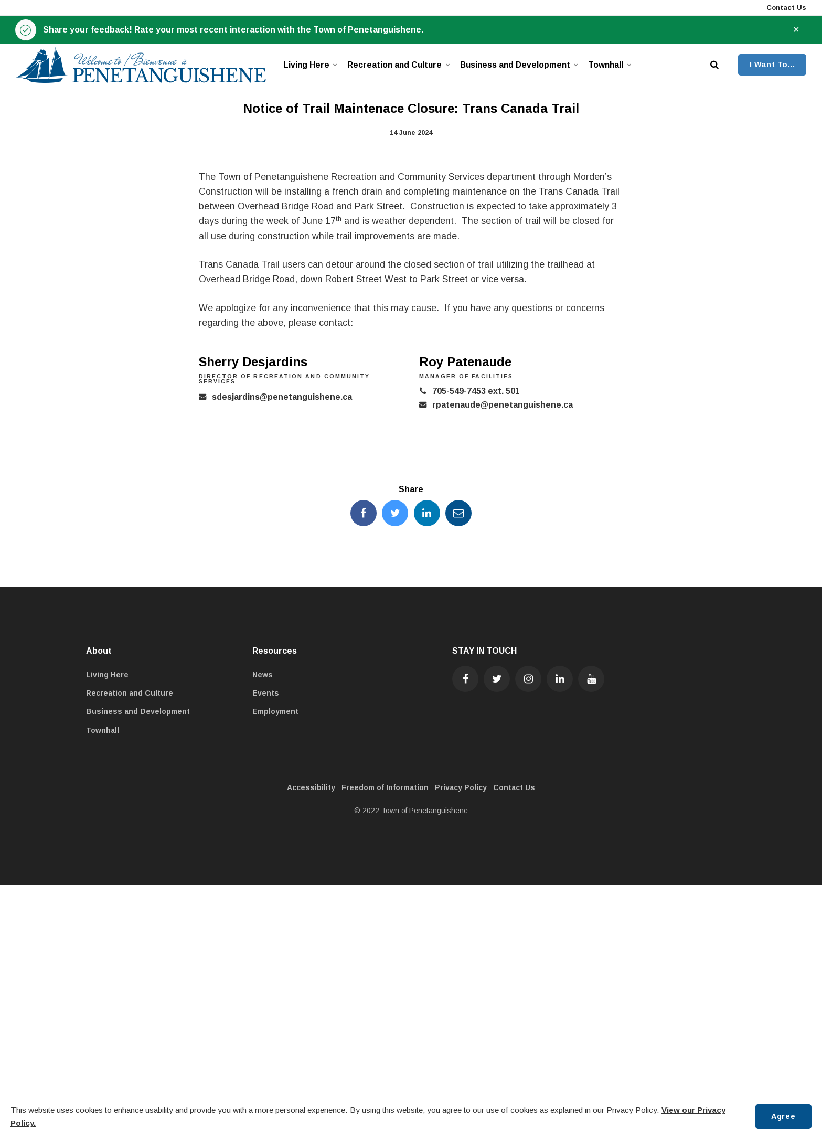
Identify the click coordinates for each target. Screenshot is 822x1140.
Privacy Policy (461, 787)
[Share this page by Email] (458, 513)
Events (265, 693)
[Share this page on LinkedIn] (427, 513)
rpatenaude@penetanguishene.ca (502, 404)
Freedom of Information (385, 787)
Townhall (609, 64)
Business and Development (517, 64)
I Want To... (772, 64)
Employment (275, 711)
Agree (783, 1116)
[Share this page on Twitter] (395, 513)
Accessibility (311, 787)
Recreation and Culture (396, 64)
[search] (714, 65)
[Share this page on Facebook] (363, 513)
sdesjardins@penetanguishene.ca (282, 396)
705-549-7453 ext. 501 (476, 391)
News (262, 674)
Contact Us (785, 8)
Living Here (309, 64)
